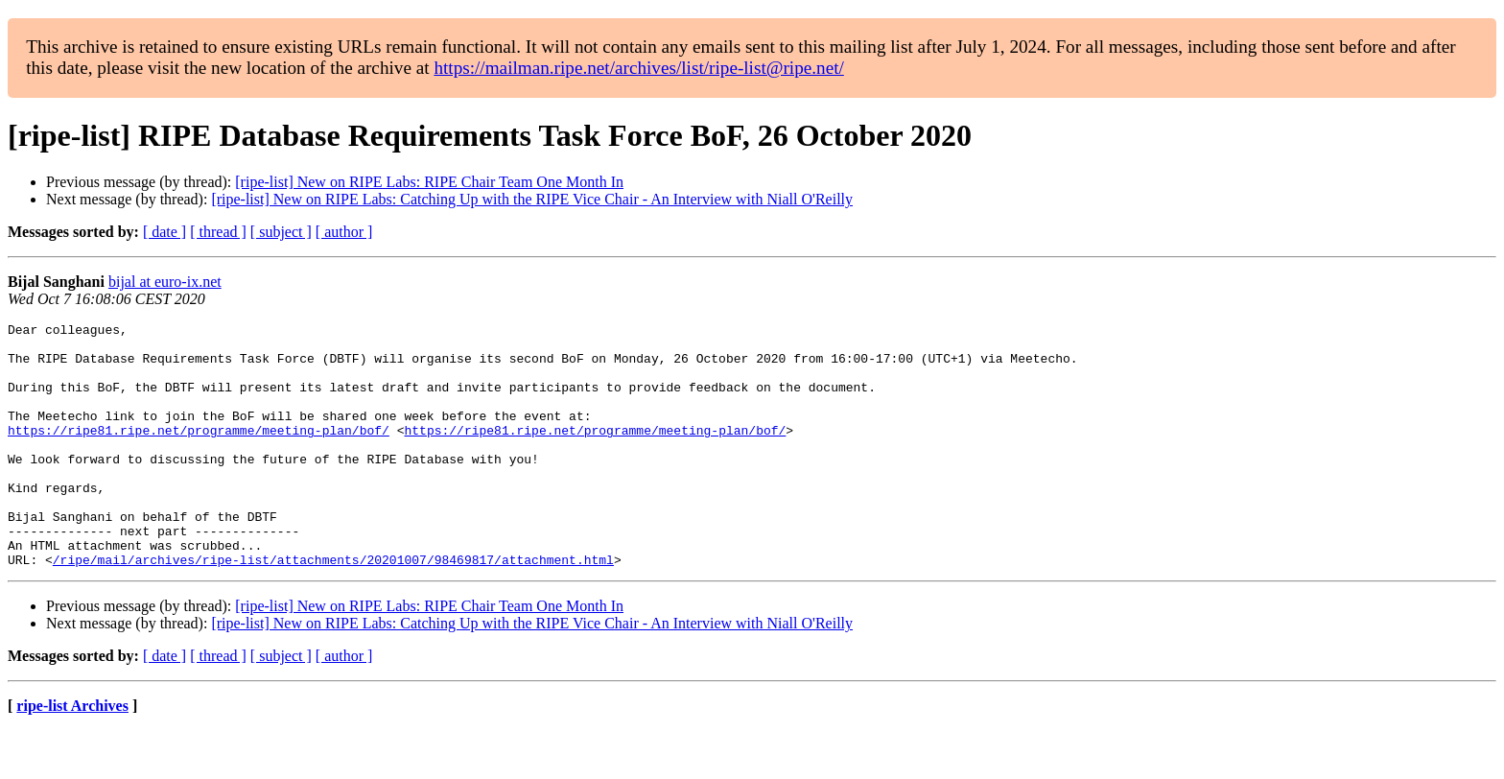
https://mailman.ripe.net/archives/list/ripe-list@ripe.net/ (638, 68)
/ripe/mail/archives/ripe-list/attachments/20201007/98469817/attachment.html (333, 608)
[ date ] (164, 232)
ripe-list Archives (72, 754)
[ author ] (344, 232)
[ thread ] (218, 232)
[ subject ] (281, 232)
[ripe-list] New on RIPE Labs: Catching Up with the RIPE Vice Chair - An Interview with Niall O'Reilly (532, 199)
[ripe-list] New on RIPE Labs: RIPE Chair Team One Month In (429, 182)
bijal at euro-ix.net (165, 281)
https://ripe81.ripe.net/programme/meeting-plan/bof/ (198, 452)
